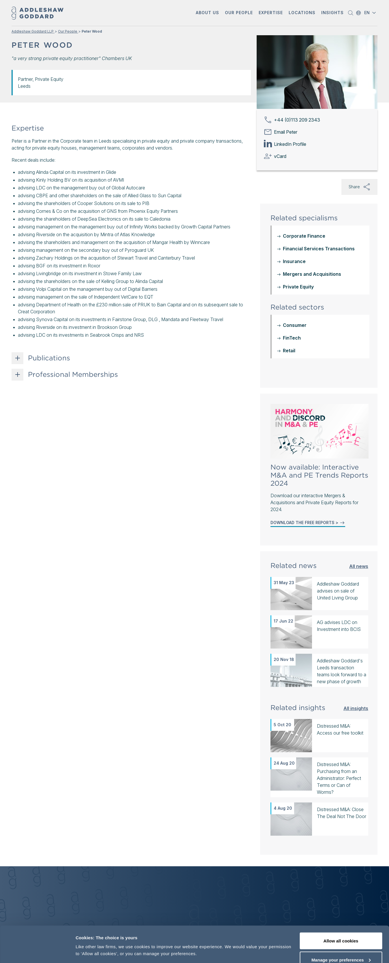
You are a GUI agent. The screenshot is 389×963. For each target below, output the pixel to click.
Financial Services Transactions (319, 181)
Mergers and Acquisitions (312, 206)
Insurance (294, 193)
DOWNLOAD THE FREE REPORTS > (307, 455)
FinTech (292, 270)
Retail (289, 283)
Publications (49, 358)
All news (358, 498)
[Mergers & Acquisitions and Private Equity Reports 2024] (319, 363)
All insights (355, 640)
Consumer (295, 257)
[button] (207, 13)
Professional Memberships (73, 374)
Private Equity (298, 219)
